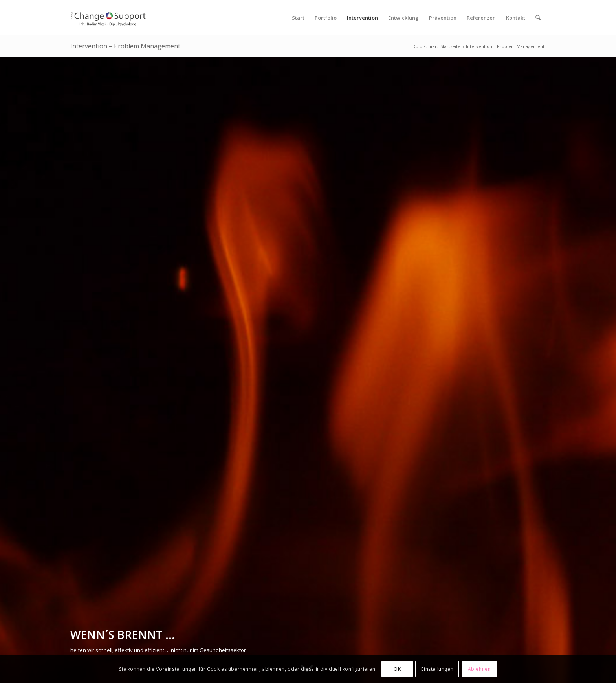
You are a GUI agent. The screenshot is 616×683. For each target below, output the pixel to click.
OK (397, 669)
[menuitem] (298, 17)
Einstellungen (437, 669)
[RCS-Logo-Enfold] (108, 17)
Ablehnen (479, 669)
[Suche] (538, 17)
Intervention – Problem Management (125, 46)
